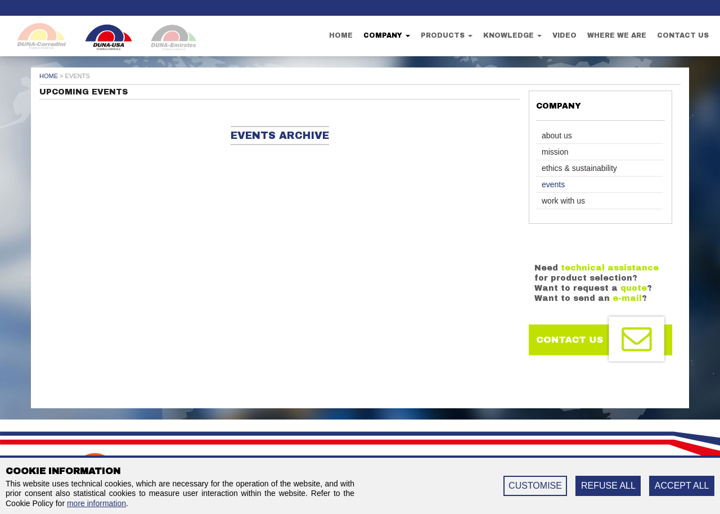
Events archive (280, 135)
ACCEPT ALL (682, 485)
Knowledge (512, 35)
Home (341, 35)
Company (386, 35)
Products (446, 35)
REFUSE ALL (608, 485)
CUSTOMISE (535, 485)
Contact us (683, 35)
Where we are (616, 35)
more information (96, 503)
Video (564, 35)
